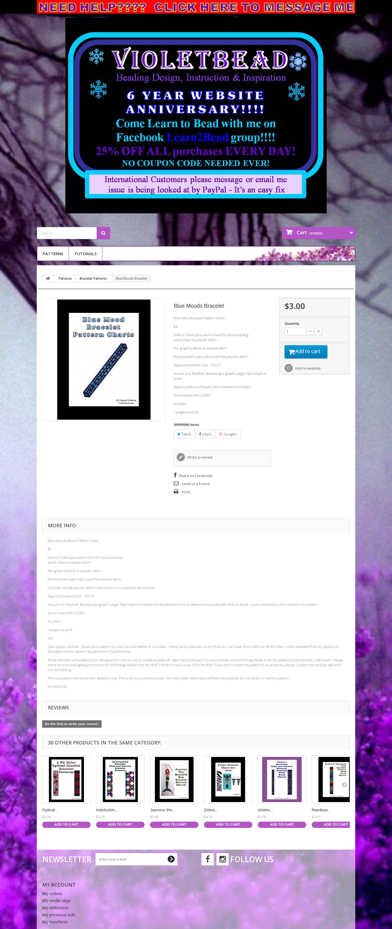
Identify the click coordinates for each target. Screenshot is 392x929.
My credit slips (56, 900)
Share (205, 434)
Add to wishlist (307, 369)
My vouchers (55, 921)
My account (59, 884)
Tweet (184, 434)
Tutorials (85, 253)
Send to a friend (196, 483)
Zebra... (211, 810)
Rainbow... (321, 810)
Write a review (199, 457)
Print (186, 492)
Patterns (53, 253)
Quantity (291, 323)
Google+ (228, 434)
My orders (52, 893)
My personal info (59, 914)
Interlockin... (107, 810)
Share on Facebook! (196, 475)
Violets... (265, 810)
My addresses (55, 907)
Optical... (50, 810)
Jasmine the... (162, 810)
